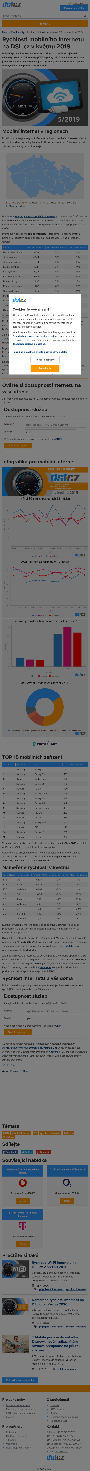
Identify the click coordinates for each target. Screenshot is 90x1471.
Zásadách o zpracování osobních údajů (35, 336)
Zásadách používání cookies (29, 344)
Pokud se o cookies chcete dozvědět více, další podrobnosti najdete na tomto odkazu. (40, 353)
